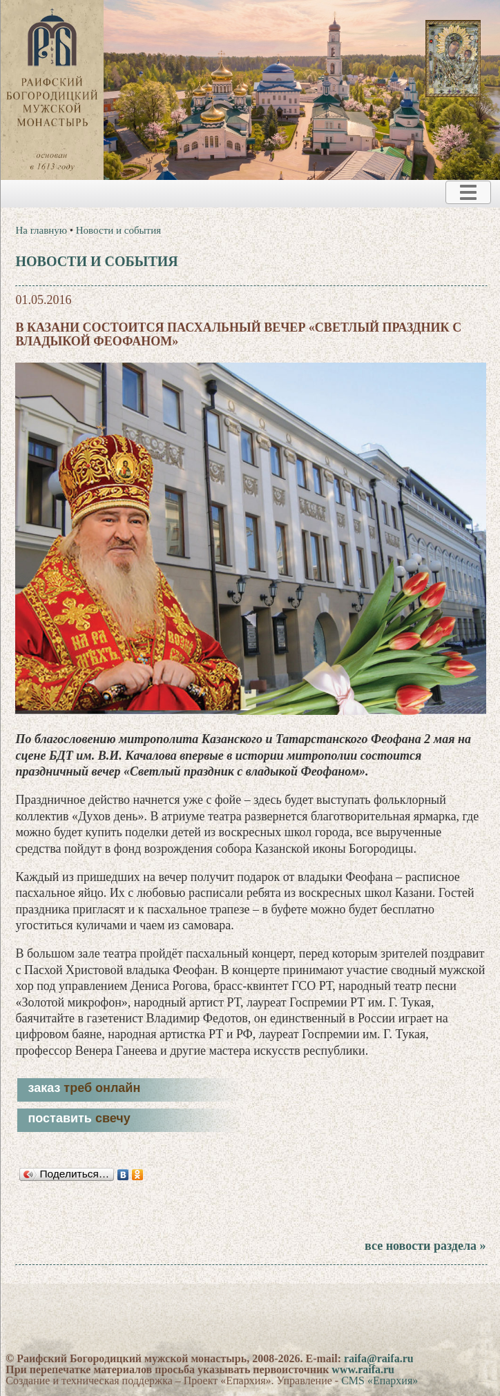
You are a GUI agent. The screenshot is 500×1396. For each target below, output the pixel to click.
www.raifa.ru (362, 1369)
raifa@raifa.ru (379, 1358)
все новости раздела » (425, 1246)
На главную (41, 230)
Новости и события (118, 230)
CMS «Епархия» (379, 1380)
